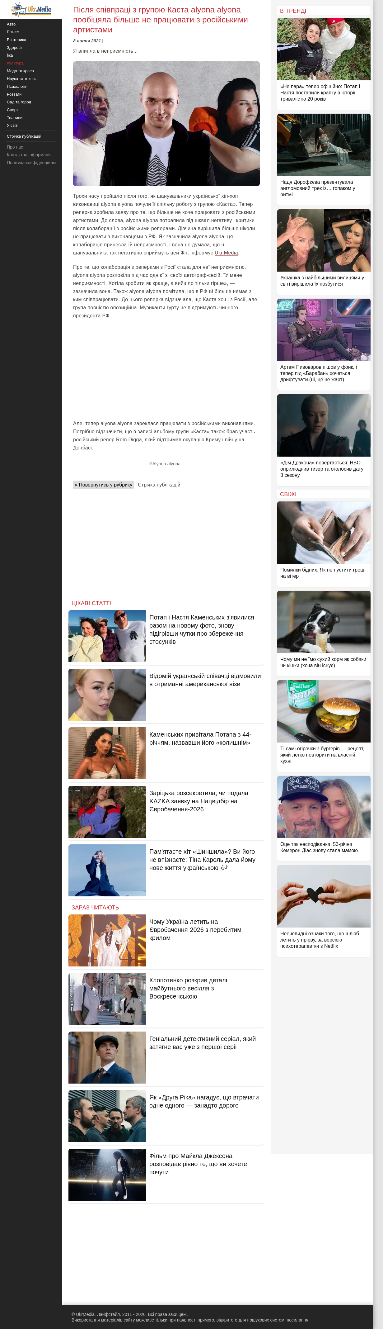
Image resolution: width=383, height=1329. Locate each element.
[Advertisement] (166, 369)
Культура (15, 63)
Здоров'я (15, 47)
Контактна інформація (29, 154)
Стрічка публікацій (159, 484)
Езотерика (16, 39)
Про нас (15, 147)
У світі (12, 125)
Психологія (17, 86)
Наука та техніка (22, 78)
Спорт (12, 109)
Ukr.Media (226, 252)
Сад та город (19, 102)
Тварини (14, 117)
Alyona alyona (166, 463)
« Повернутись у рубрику (103, 484)
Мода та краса (20, 71)
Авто (11, 24)
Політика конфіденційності (33, 162)
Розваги (14, 94)
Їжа (10, 55)
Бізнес (13, 32)
